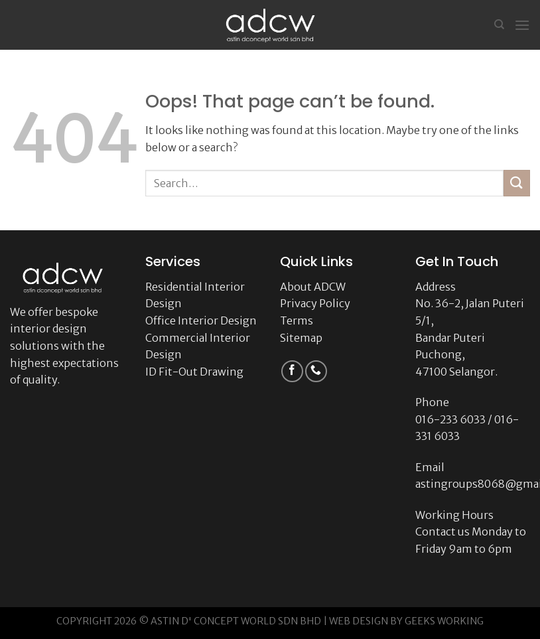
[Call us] (316, 371)
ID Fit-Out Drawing (194, 371)
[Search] (499, 24)
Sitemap (301, 337)
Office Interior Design (201, 320)
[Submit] (517, 183)
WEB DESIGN (358, 621)
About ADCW (313, 286)
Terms (296, 320)
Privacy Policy (315, 303)
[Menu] (522, 25)
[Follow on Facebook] (292, 371)
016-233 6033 (450, 419)
